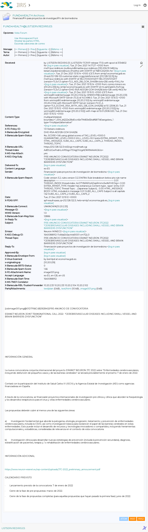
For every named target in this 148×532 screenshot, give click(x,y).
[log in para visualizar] (58, 65)
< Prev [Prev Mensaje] (32, 49)
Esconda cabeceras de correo (29, 43)
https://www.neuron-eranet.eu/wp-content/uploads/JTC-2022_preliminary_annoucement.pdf (52, 469)
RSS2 (141, 519)
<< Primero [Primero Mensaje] (21, 49)
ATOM (124, 519)
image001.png (88, 288)
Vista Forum (20, 33)
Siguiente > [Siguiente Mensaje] (43, 49)
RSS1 (132, 519)
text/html (66, 288)
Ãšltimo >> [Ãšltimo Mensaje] (56, 49)
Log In (137, 5)
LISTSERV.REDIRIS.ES (13, 528)
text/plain (48, 288)
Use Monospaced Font (26, 38)
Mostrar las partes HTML (27, 41)
